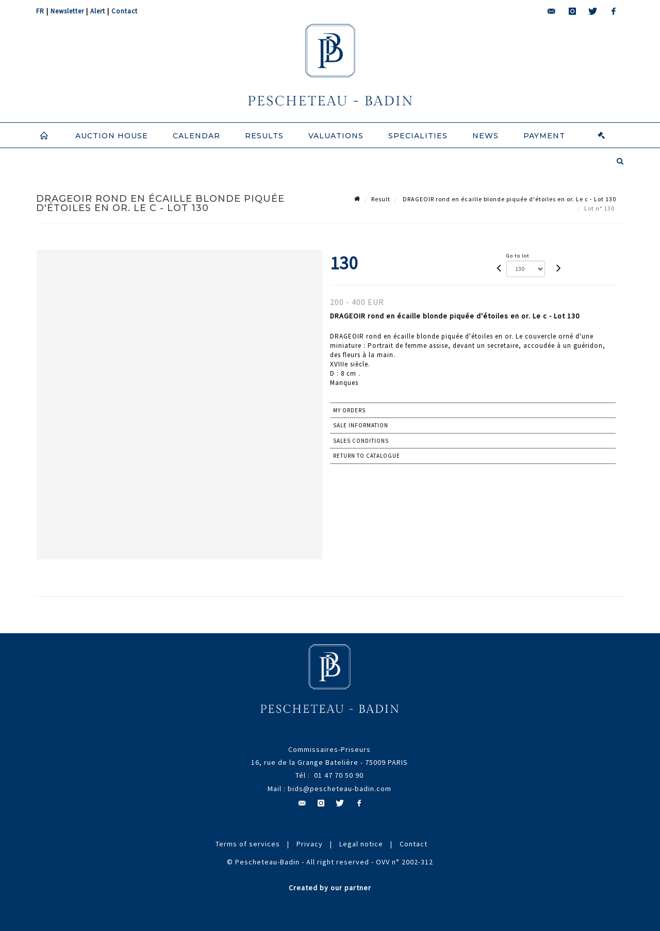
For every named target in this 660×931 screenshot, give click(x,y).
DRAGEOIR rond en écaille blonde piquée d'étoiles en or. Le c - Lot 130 (508, 199)
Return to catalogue (366, 455)
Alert (97, 11)
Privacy (309, 843)
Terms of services (248, 843)
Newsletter (67, 11)
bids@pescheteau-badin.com (339, 788)
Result (380, 199)
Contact (124, 11)
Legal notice (361, 843)
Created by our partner (330, 887)
